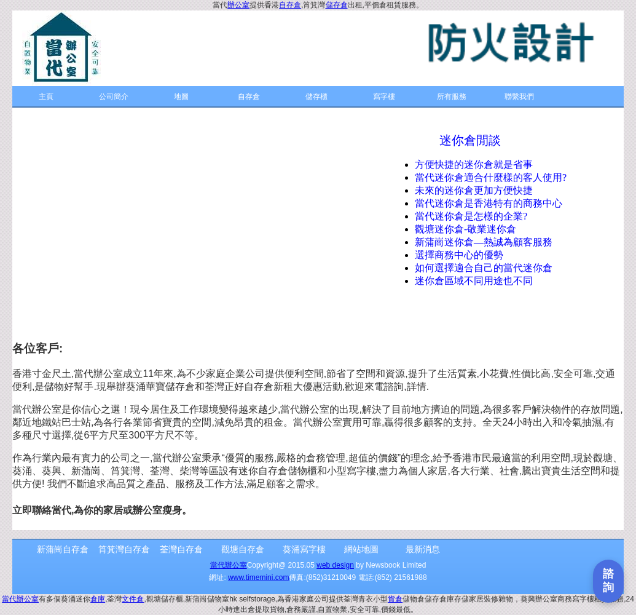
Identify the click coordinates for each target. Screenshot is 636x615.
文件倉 (133, 599)
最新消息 (423, 549)
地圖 (181, 96)
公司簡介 (113, 96)
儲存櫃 (316, 96)
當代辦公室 (228, 565)
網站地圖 (361, 549)
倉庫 (97, 599)
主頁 (46, 96)
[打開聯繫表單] (608, 581)
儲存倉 (337, 5)
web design (335, 565)
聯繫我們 (519, 96)
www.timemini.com (258, 577)
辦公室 (238, 5)
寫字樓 (384, 96)
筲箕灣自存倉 (124, 549)
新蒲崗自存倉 (62, 549)
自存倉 (290, 5)
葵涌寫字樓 (304, 549)
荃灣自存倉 (181, 549)
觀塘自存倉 (242, 549)
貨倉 (395, 599)
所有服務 (451, 96)
